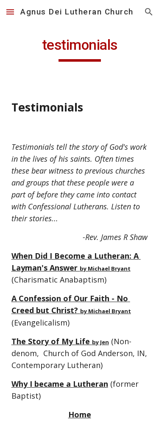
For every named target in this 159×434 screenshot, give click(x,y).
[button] (10, 11)
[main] (79, 49)
